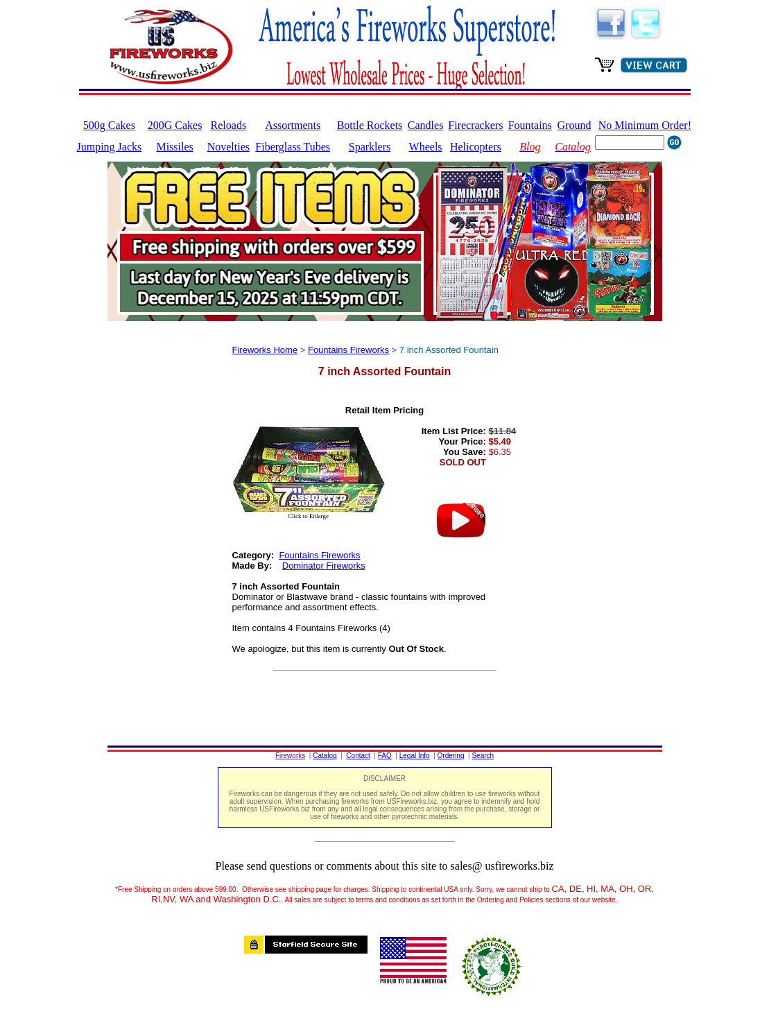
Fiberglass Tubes (292, 147)
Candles (426, 125)
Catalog (324, 755)
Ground (574, 125)
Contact (358, 755)
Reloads (229, 125)
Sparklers (369, 147)
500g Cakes (109, 125)
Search (483, 755)
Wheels (425, 147)
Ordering (451, 755)
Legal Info (414, 755)
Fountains (530, 125)
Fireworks (290, 755)
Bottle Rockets (370, 125)
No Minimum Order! (644, 125)
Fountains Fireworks (348, 350)
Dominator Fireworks (323, 565)
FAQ (385, 755)
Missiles (174, 147)
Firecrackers (475, 125)
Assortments (292, 125)
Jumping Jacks (109, 147)
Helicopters (475, 147)
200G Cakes (175, 125)
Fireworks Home (265, 350)
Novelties (228, 147)
